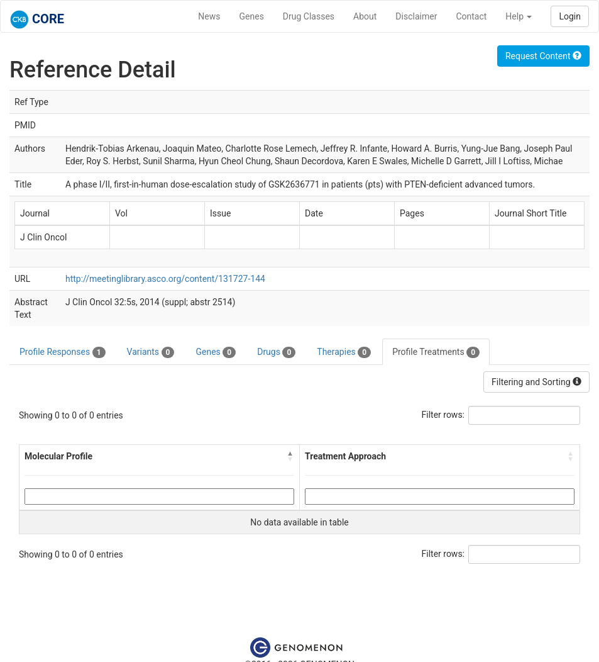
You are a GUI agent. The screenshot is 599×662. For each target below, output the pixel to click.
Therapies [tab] (344, 352)
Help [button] (518, 16)
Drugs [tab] (276, 352)
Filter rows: (443, 415)
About (364, 16)
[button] (290, 456)
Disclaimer (416, 16)
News (209, 16)
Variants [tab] (151, 352)
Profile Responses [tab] (62, 352)
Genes (251, 16)
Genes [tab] (215, 352)
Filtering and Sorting (536, 382)
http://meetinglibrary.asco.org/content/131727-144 (165, 279)
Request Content (543, 56)
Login (570, 16)
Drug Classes (308, 16)
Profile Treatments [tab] (436, 352)
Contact (471, 16)
